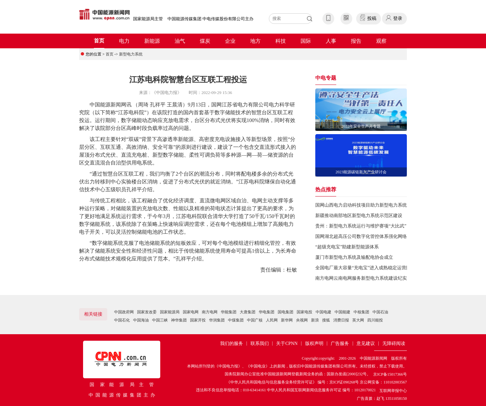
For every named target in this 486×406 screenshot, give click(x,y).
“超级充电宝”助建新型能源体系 (347, 246)
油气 (180, 41)
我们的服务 (231, 343)
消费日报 (341, 320)
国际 (306, 41)
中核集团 (361, 312)
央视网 (302, 320)
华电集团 (266, 312)
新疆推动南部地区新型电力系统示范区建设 (358, 215)
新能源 (152, 41)
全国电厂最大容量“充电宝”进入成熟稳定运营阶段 (365, 267)
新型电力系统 (131, 54)
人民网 (272, 320)
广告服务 (340, 343)
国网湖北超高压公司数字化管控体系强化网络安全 (365, 236)
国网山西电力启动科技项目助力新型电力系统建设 (365, 205)
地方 (255, 41)
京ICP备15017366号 (390, 374)
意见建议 (365, 343)
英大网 (358, 320)
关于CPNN (286, 343)
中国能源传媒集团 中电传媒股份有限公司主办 (210, 18)
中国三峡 (160, 320)
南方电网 (209, 312)
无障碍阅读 (393, 343)
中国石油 (380, 312)
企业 (230, 41)
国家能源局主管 (148, 18)
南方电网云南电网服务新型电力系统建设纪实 (361, 278)
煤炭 (205, 41)
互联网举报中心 (393, 390)
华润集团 (217, 320)
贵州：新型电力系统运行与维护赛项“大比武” (360, 226)
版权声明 (314, 343)
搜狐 (326, 320)
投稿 (371, 18)
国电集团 (285, 312)
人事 (331, 41)
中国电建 (323, 312)
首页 (99, 40)
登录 (397, 18)
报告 (356, 41)
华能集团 (228, 312)
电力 (124, 41)
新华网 (287, 320)
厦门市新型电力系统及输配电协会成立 (354, 257)
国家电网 (191, 312)
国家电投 (304, 312)
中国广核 (255, 320)
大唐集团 (247, 312)
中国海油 (141, 320)
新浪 (315, 320)
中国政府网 (124, 312)
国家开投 (198, 320)
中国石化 (122, 320)
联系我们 (260, 343)
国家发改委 (147, 312)
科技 (280, 41)
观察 (381, 41)
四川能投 (375, 320)
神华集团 (179, 320)
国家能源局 (170, 312)
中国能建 (342, 312)
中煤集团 (236, 320)
